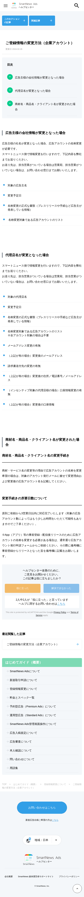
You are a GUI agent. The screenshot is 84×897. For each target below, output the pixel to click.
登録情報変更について (23, 688)
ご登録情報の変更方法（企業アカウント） (33, 644)
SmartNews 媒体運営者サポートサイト (36, 876)
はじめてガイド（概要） (25, 784)
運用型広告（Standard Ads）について (33, 715)
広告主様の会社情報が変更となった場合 (39, 77)
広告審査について (21, 741)
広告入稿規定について (23, 732)
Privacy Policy (60, 612)
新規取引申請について (23, 680)
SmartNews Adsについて (25, 671)
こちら (61, 603)
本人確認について (21, 750)
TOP (4, 784)
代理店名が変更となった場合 (33, 90)
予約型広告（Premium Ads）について (33, 706)
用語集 (14, 767)
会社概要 (9, 876)
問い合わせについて (22, 759)
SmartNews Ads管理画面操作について (33, 723)
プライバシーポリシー (69, 876)
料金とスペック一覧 (22, 697)
